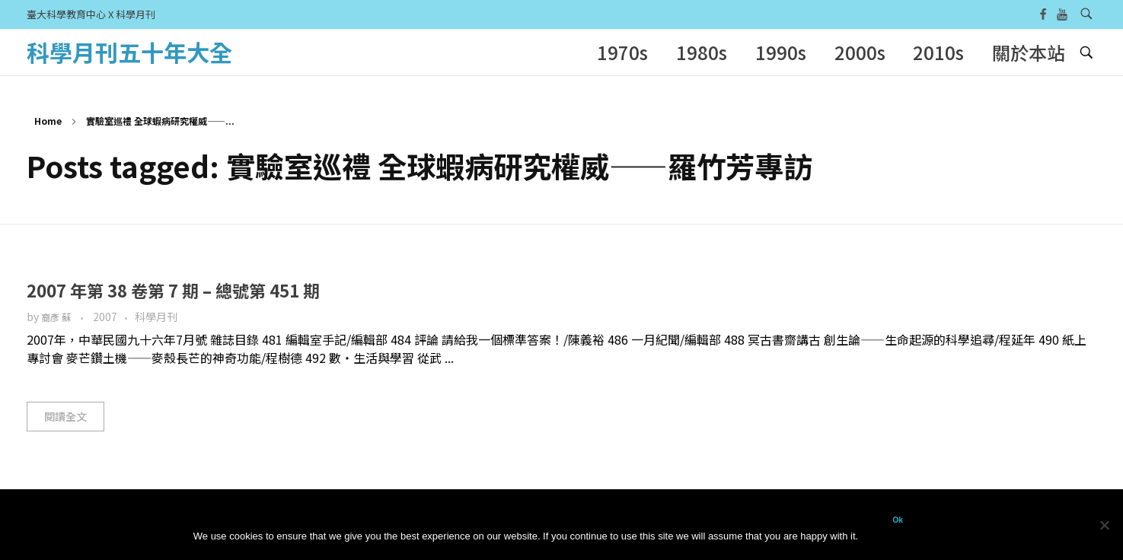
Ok (897, 519)
